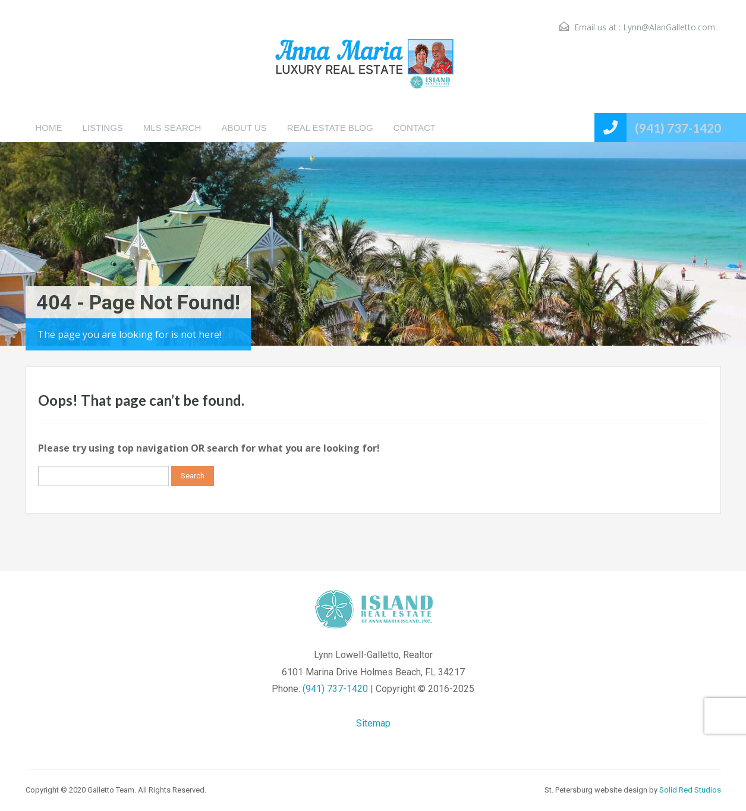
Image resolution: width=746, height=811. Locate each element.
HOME (49, 128)
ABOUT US (243, 128)
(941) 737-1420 (678, 127)
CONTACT (415, 128)
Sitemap (373, 723)
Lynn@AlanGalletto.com (669, 27)
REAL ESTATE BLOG (330, 128)
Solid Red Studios (690, 789)
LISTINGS (103, 128)
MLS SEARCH (172, 128)
